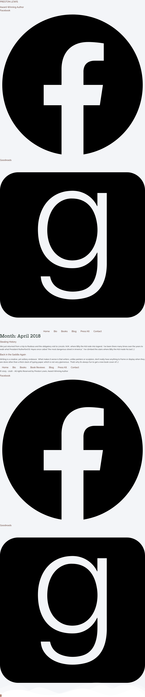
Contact (98, 331)
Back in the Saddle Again (13, 354)
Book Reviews (37, 367)
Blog (74, 331)
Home (46, 331)
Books (64, 331)
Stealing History (8, 341)
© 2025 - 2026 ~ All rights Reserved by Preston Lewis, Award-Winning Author (34, 371)
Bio (55, 331)
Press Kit (85, 331)
